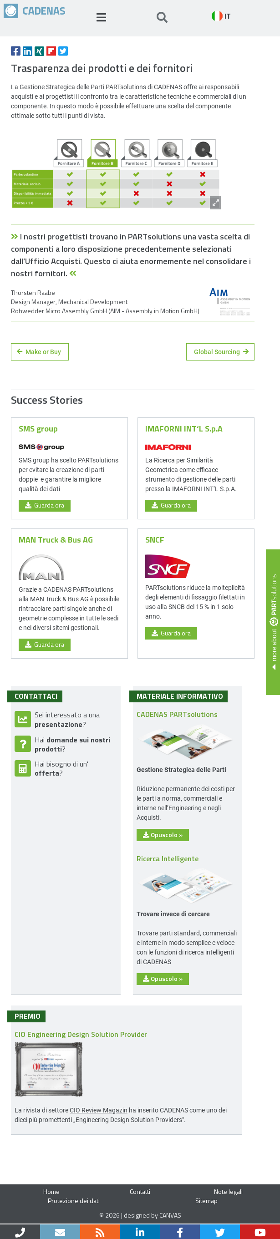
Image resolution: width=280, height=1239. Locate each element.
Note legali (228, 1191)
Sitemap (206, 1200)
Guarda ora (44, 505)
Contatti (140, 1191)
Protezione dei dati (74, 1200)
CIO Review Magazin (98, 1110)
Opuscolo (163, 834)
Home (51, 1191)
